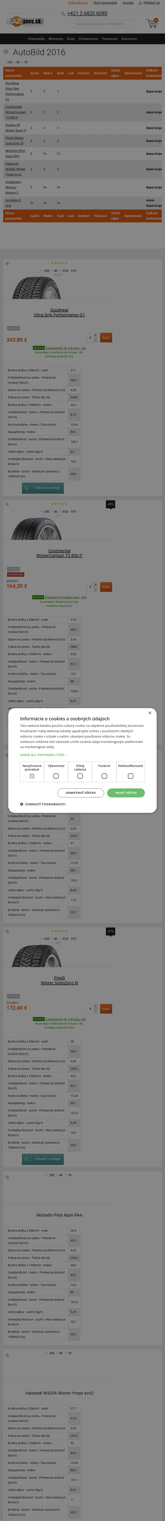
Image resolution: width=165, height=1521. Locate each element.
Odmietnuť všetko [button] (78, 793)
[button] (82, 754)
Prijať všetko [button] (125, 793)
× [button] (149, 713)
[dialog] (82, 760)
